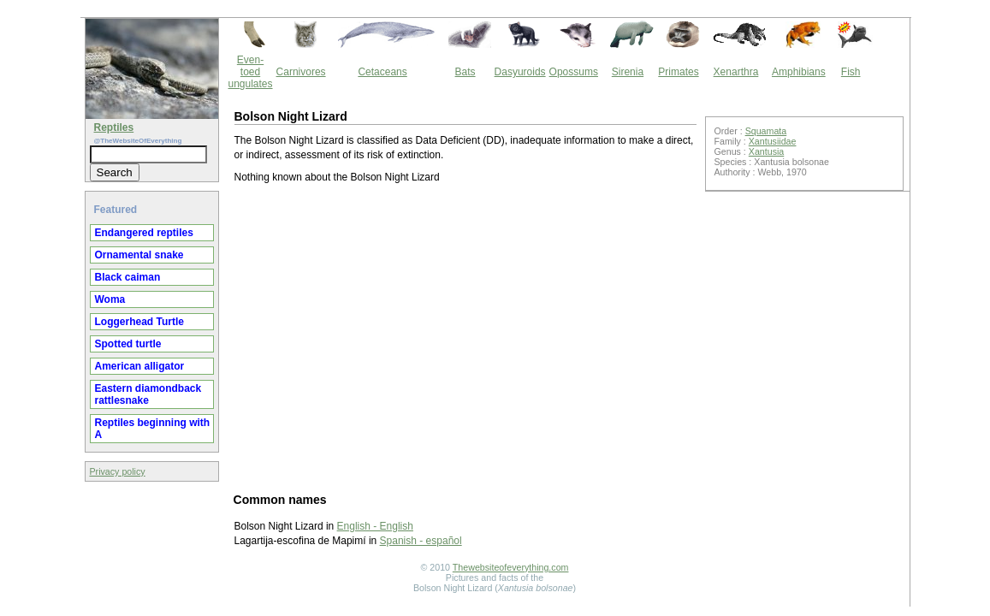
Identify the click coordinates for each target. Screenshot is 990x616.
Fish (851, 72)
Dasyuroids (520, 72)
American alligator (140, 366)
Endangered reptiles (144, 233)
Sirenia (627, 72)
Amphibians (799, 72)
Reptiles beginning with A (152, 429)
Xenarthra (736, 72)
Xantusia (766, 151)
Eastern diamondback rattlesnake (148, 394)
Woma (110, 299)
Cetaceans (382, 72)
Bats (465, 72)
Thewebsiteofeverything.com (511, 567)
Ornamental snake (139, 255)
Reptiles (114, 127)
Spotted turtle (128, 344)
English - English (375, 526)
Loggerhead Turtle (139, 322)
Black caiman (128, 277)
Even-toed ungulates (250, 72)
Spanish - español (421, 541)
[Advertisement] (465, 337)
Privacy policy (117, 471)
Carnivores (301, 72)
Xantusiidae (773, 141)
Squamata (766, 131)
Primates (678, 72)
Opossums (573, 72)
